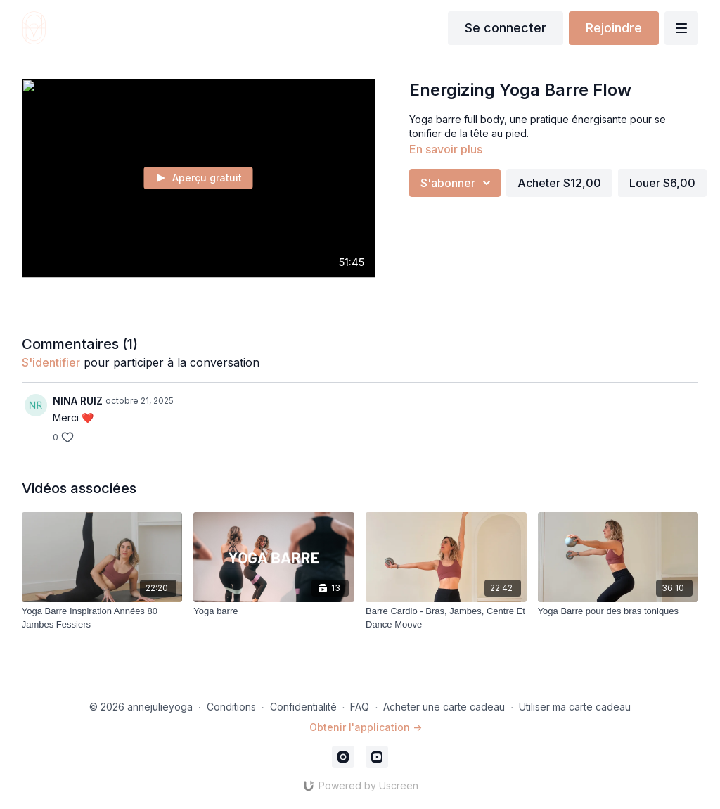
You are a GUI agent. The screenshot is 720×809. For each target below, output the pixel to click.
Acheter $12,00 (559, 183)
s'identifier (51, 362)
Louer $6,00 (662, 183)
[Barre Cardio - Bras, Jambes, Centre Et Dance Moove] (446, 618)
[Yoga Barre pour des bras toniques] (618, 611)
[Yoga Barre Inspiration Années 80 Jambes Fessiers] (102, 618)
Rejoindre (614, 27)
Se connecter (505, 27)
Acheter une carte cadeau (444, 707)
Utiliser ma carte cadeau (575, 707)
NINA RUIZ (78, 401)
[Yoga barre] (273, 611)
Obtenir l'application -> (365, 727)
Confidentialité (303, 707)
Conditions (231, 707)
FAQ (359, 707)
